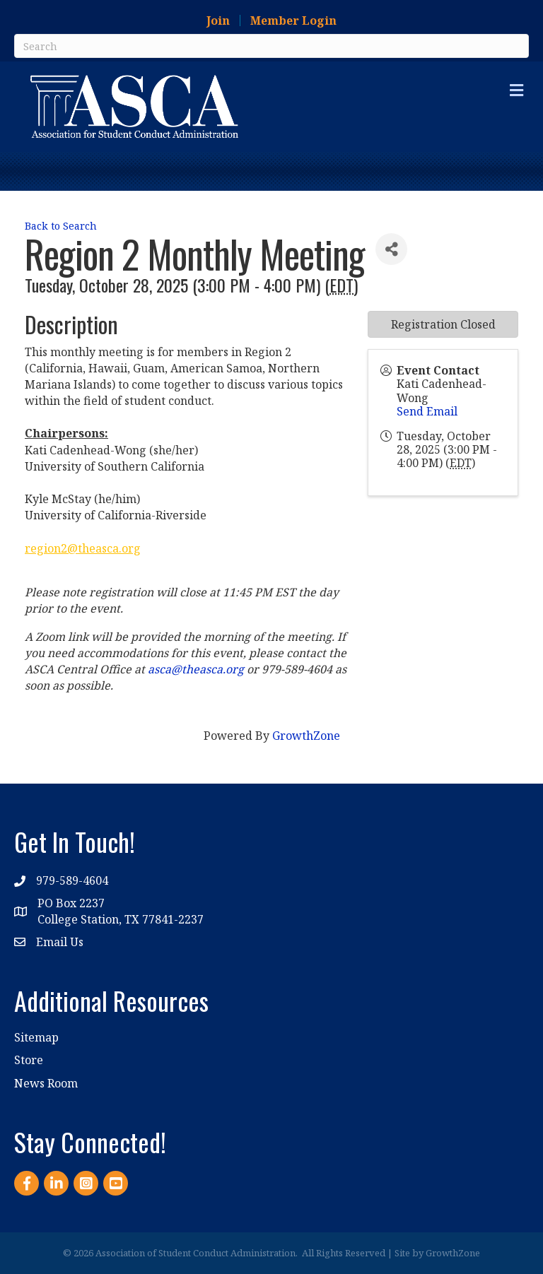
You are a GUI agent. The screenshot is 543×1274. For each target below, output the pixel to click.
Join (218, 20)
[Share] (391, 249)
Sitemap (36, 1037)
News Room (46, 1083)
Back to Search (61, 225)
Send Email (427, 411)
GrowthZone (306, 735)
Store (28, 1060)
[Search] (271, 46)
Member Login (293, 20)
